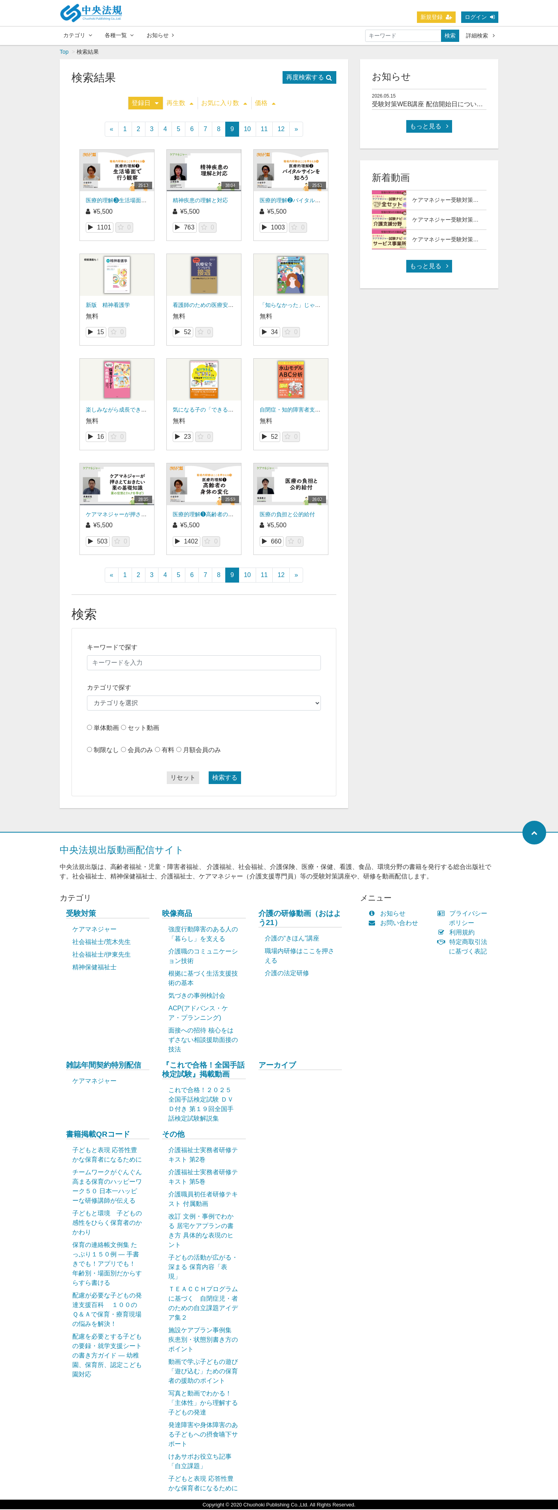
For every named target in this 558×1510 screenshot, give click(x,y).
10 (247, 129)
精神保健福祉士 (94, 968)
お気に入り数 (224, 103)
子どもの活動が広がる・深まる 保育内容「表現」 (203, 1268)
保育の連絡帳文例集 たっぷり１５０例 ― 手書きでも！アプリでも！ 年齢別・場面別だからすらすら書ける (107, 1264)
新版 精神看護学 (108, 306)
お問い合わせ (395, 923)
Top (64, 52)
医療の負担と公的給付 (287, 515)
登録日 (145, 103)
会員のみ (140, 750)
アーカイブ (277, 1066)
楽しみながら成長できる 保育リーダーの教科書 (145, 410)
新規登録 (436, 17)
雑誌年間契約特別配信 (103, 1066)
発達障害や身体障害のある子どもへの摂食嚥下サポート (203, 1435)
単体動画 (106, 728)
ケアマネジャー (94, 930)
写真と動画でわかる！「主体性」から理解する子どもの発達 (203, 1403)
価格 (265, 103)
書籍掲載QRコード (98, 1135)
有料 (168, 750)
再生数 (179, 103)
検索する (225, 778)
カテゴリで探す (109, 688)
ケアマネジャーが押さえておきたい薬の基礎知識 (146, 515)
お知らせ (160, 35)
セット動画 (143, 728)
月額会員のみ (202, 750)
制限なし (106, 750)
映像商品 (177, 914)
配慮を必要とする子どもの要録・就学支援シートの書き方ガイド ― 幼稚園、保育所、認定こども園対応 (107, 1356)
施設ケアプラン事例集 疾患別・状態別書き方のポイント (203, 1340)
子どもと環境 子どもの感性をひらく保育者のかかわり (107, 1223)
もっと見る (429, 127)
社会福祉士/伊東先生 (101, 955)
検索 (450, 35)
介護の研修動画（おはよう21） (299, 918)
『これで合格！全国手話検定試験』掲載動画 (203, 1070)
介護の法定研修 (287, 973)
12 (281, 129)
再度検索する (309, 78)
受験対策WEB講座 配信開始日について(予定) (436, 105)
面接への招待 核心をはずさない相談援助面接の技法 (203, 1040)
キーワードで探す (112, 648)
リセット (183, 778)
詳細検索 (480, 35)
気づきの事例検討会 (196, 996)
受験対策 (81, 914)
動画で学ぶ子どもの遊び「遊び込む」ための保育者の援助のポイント (203, 1372)
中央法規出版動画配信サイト (122, 850)
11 (264, 129)
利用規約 (458, 933)
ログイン (480, 17)
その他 (173, 1135)
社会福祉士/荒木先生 (101, 942)
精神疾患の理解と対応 (200, 201)
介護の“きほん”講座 (292, 939)
